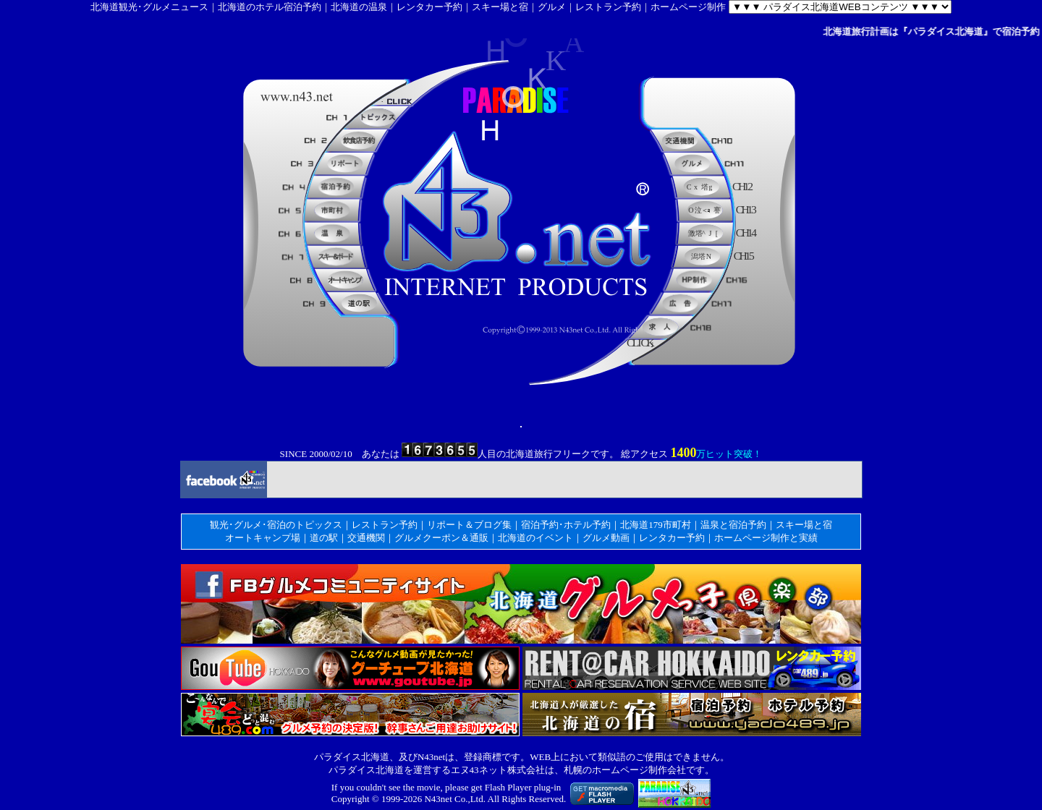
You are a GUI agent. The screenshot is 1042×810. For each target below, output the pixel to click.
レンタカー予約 (429, 6)
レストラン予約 (608, 6)
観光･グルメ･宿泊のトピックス (276, 524)
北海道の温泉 (359, 6)
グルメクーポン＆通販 (441, 537)
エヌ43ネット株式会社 (498, 769)
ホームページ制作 (688, 6)
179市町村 (669, 524)
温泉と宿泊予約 (733, 524)
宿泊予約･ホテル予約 (566, 524)
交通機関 (366, 537)
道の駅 (324, 537)
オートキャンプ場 (262, 537)
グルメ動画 (606, 537)
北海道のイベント (535, 537)
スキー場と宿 (500, 6)
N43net (438, 798)
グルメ (552, 6)
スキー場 (794, 524)
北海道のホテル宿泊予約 (269, 6)
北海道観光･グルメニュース (149, 6)
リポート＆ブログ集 (469, 524)
